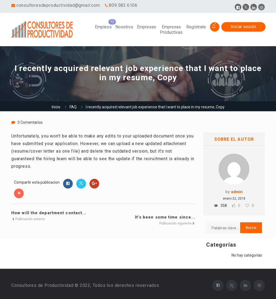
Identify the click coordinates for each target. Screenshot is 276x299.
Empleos (103, 26)
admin (237, 191)
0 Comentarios (30, 122)
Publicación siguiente (177, 223)
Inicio (56, 107)
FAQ (73, 107)
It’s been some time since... (165, 217)
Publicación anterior (28, 219)
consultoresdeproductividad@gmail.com (58, 5)
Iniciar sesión (243, 26)
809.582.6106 (123, 5)
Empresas (146, 26)
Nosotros (124, 26)
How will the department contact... (48, 212)
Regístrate (196, 26)
